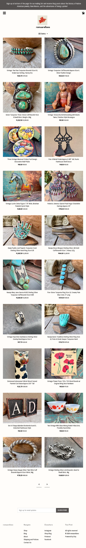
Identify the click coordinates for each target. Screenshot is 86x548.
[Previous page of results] (39, 484)
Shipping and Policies (31, 539)
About (26, 536)
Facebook (48, 539)
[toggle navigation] (4, 13)
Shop (25, 531)
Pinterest (48, 536)
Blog (25, 533)
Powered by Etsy (70, 536)
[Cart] (83, 13)
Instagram (48, 531)
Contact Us (27, 542)
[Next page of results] (47, 484)
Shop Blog (48, 533)
